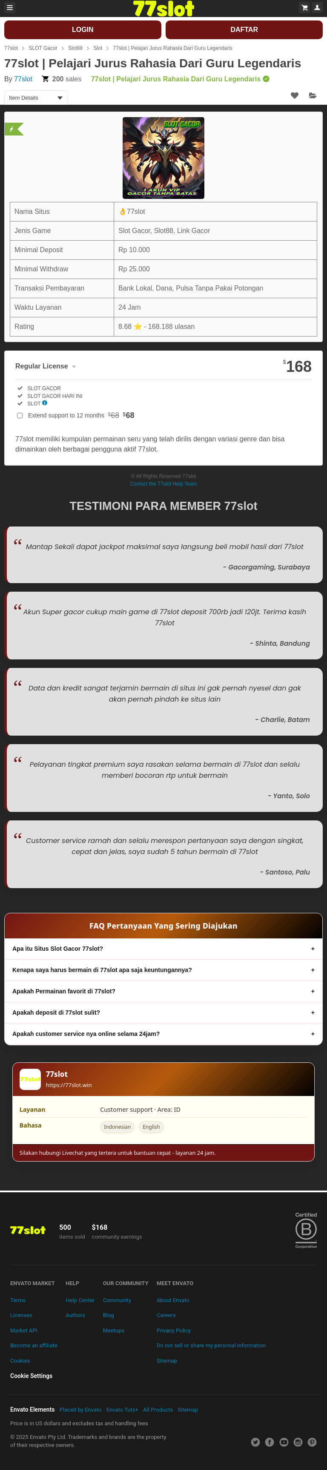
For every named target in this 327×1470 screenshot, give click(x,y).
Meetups (114, 1330)
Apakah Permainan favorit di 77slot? (63, 991)
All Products (158, 1410)
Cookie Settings (31, 1375)
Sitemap (167, 1361)
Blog (108, 1315)
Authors (75, 1315)
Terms (18, 1300)
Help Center (80, 1300)
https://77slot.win (69, 1085)
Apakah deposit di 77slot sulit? (56, 1012)
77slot (11, 48)
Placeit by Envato (81, 1410)
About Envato (173, 1300)
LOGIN (83, 29)
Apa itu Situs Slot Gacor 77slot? (57, 948)
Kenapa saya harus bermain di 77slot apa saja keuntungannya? (102, 970)
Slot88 (75, 48)
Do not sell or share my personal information (211, 1345)
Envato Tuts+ (122, 1410)
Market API (23, 1330)
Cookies (20, 1361)
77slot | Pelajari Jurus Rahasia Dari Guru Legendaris (172, 48)
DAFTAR (244, 29)
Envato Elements (32, 1409)
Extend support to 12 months (81, 415)
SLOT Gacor (43, 48)
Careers (166, 1315)
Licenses (21, 1315)
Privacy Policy (174, 1330)
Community (117, 1300)
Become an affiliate (33, 1345)
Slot (98, 48)
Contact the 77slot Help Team (163, 484)
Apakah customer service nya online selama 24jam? (86, 1033)
